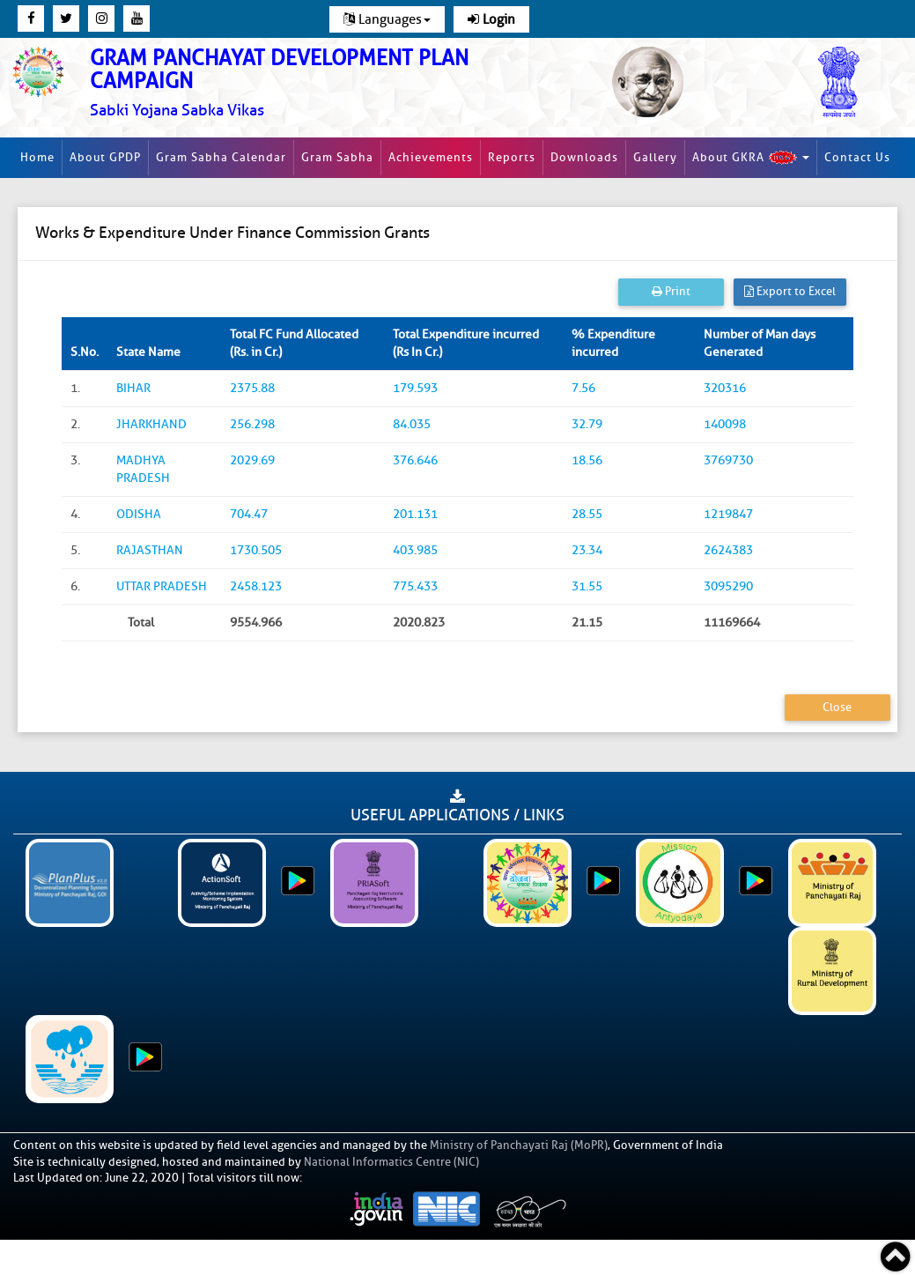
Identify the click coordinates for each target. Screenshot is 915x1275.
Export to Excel (790, 291)
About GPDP (105, 157)
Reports (511, 157)
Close (837, 707)
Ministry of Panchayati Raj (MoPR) (519, 1145)
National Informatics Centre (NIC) (391, 1161)
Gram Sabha (337, 157)
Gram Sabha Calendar (221, 157)
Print (671, 291)
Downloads (584, 157)
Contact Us (857, 157)
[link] (305, 83)
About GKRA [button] (750, 158)
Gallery (655, 157)
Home (37, 157)
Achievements (430, 157)
